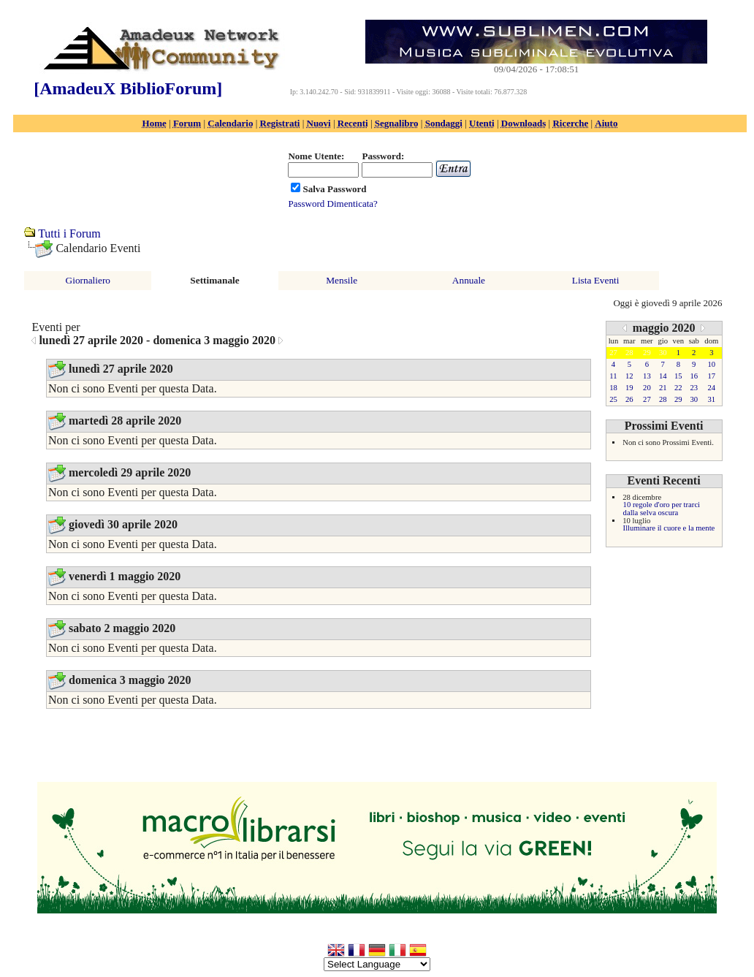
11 (613, 376)
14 (663, 376)
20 (647, 388)
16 (694, 376)
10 (712, 364)
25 (613, 399)
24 (712, 388)
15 (678, 376)
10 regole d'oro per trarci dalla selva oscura (661, 509)
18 (613, 388)
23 (694, 388)
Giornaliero (88, 280)
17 (712, 376)
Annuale (468, 280)
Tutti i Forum (69, 233)
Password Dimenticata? (332, 203)
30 (694, 399)
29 (678, 399)
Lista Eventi (596, 280)
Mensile (341, 280)
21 (663, 388)
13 (647, 376)
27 (647, 399)
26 (629, 399)
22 (678, 388)
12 (629, 376)
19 (629, 388)
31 (712, 399)
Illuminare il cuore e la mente (669, 528)
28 (663, 399)
